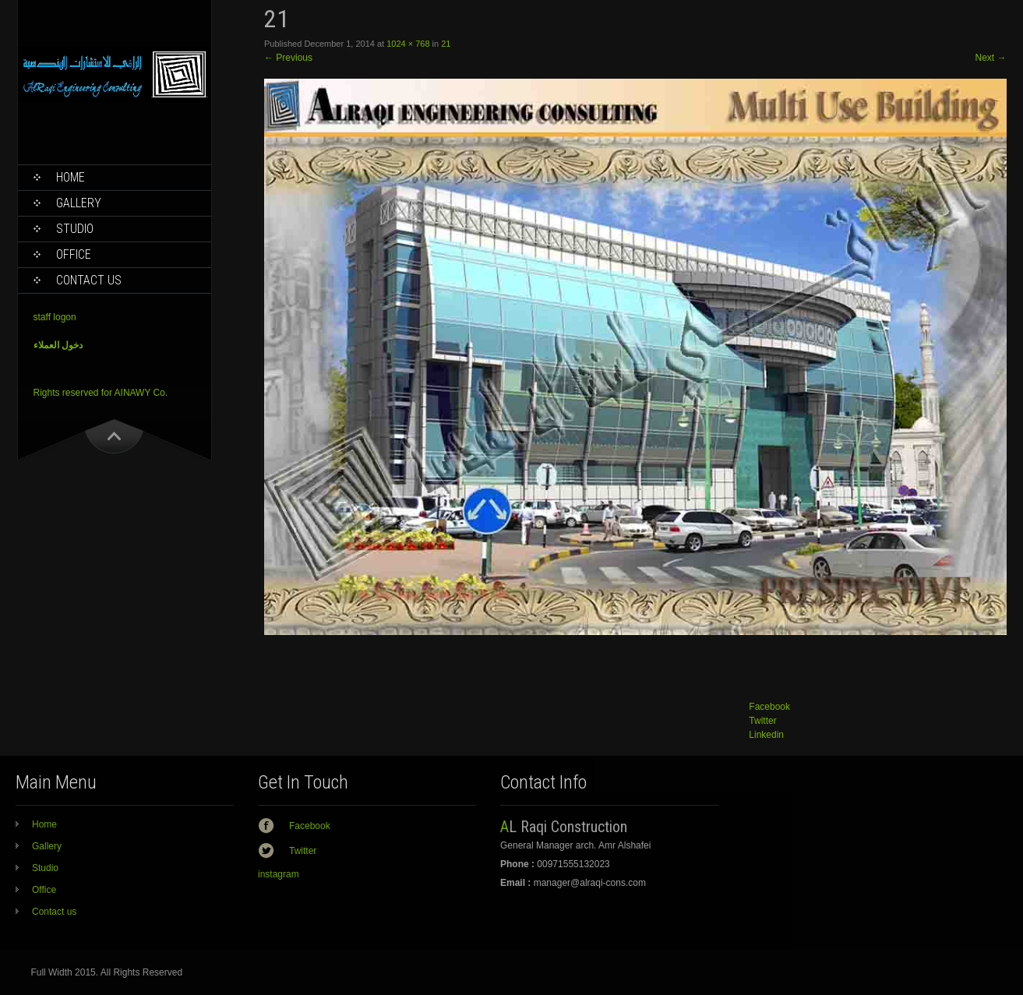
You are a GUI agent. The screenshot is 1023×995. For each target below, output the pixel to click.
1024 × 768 (407, 43)
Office (73, 254)
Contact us (89, 280)
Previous (288, 57)
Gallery (78, 203)
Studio (74, 228)
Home (70, 177)
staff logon (55, 317)
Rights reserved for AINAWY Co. (101, 392)
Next (990, 57)
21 (445, 43)
